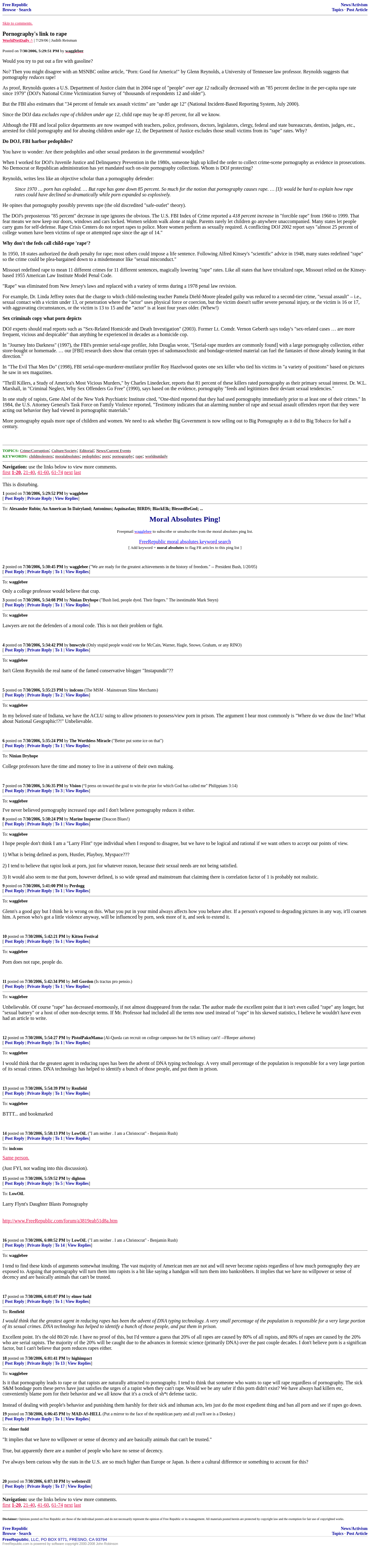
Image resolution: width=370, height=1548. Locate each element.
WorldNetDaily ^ (17, 40)
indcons (76, 690)
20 (4, 1481)
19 (4, 1414)
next (68, 472)
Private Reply (39, 498)
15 (4, 1178)
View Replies (66, 498)
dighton (79, 1178)
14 (4, 1133)
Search (25, 9)
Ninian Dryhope (83, 600)
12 (4, 1037)
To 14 (60, 1245)
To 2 (59, 695)
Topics (337, 9)
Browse (9, 9)
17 (4, 1296)
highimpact (82, 1358)
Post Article (357, 9)
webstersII (81, 1481)
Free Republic (15, 4)
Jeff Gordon (82, 981)
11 (4, 981)
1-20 (16, 472)
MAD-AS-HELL (87, 1414)
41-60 (43, 472)
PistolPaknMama (87, 1037)
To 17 (60, 1486)
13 (4, 1088)
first (6, 472)
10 (4, 936)
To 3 (59, 790)
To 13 (60, 1363)
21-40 (29, 472)
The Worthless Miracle (90, 740)
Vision (75, 785)
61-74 (57, 472)
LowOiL (79, 1133)
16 (4, 1240)
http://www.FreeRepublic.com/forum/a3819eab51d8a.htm (60, 1220)
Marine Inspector (85, 819)
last (77, 472)
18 (4, 1358)
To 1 (59, 571)
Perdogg (76, 886)
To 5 (59, 1183)
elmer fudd (81, 1296)
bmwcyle (77, 645)
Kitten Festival (85, 936)
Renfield (79, 1088)
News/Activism (354, 4)
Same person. (15, 1157)
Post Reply (14, 498)
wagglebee (78, 493)
